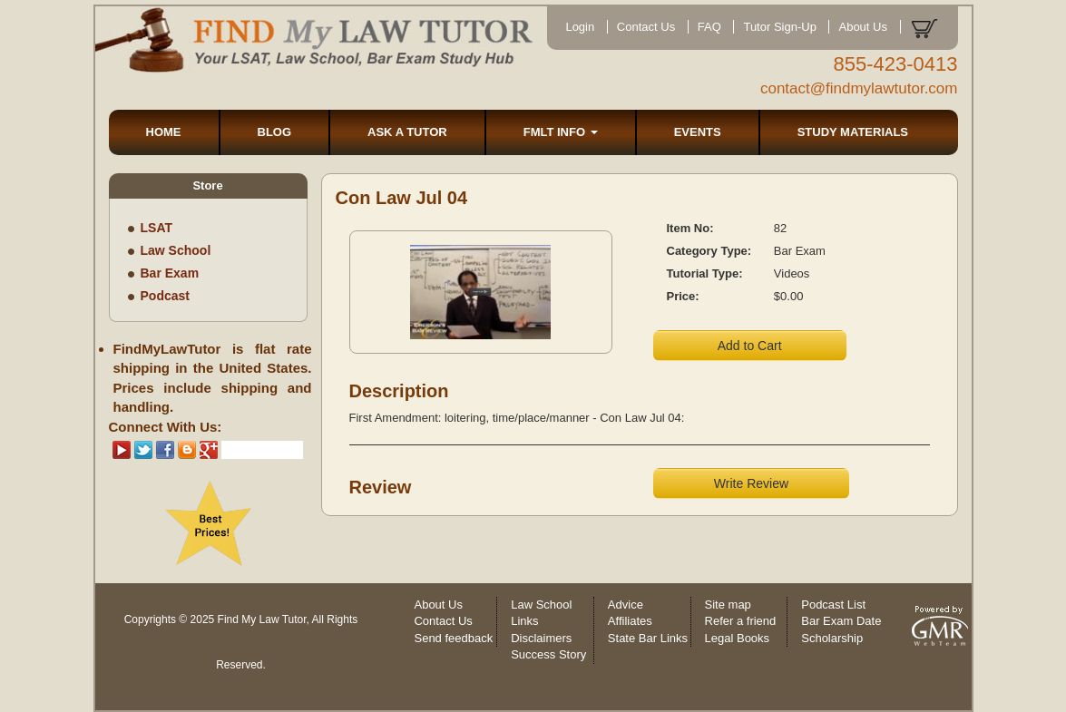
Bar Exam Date (841, 621)
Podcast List (833, 604)
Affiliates (630, 621)
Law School (176, 250)
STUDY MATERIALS (852, 132)
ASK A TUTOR (407, 132)
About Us (862, 27)
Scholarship (832, 638)
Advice (625, 604)
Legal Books (737, 638)
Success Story (548, 654)
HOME (163, 132)
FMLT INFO (560, 132)
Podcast (165, 295)
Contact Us (646, 27)
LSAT (157, 227)
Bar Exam (170, 273)
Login (579, 27)
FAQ (709, 27)
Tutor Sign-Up (779, 27)
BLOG (275, 132)
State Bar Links (648, 638)
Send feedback (453, 638)
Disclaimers (541, 638)
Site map (728, 604)
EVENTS (697, 132)
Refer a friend (741, 621)
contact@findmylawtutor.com (859, 88)
